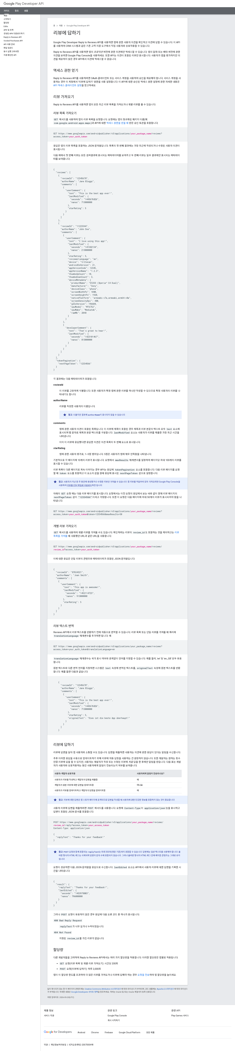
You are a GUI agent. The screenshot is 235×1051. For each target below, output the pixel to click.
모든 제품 (150, 1032)
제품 (61, 26)
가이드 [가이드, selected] (6, 10)
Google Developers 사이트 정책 (84, 992)
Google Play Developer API (78, 26)
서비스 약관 (49, 1015)
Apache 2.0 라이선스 (165, 989)
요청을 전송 (143, 974)
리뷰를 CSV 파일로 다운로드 (79, 485)
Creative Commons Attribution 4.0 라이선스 (103, 989)
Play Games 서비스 (180, 1015)
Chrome (95, 1032)
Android (81, 1032)
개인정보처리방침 (58, 1045)
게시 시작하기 (114, 1020)
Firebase (109, 1032)
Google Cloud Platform (129, 1032)
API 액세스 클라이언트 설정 (67, 85)
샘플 (26, 10)
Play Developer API (24, 4)
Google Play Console (117, 1015)
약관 (46, 1045)
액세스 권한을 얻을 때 (117, 123)
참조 (17, 10)
